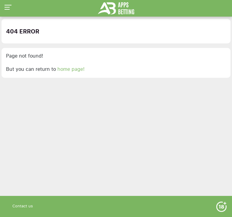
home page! (71, 69)
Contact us (22, 206)
